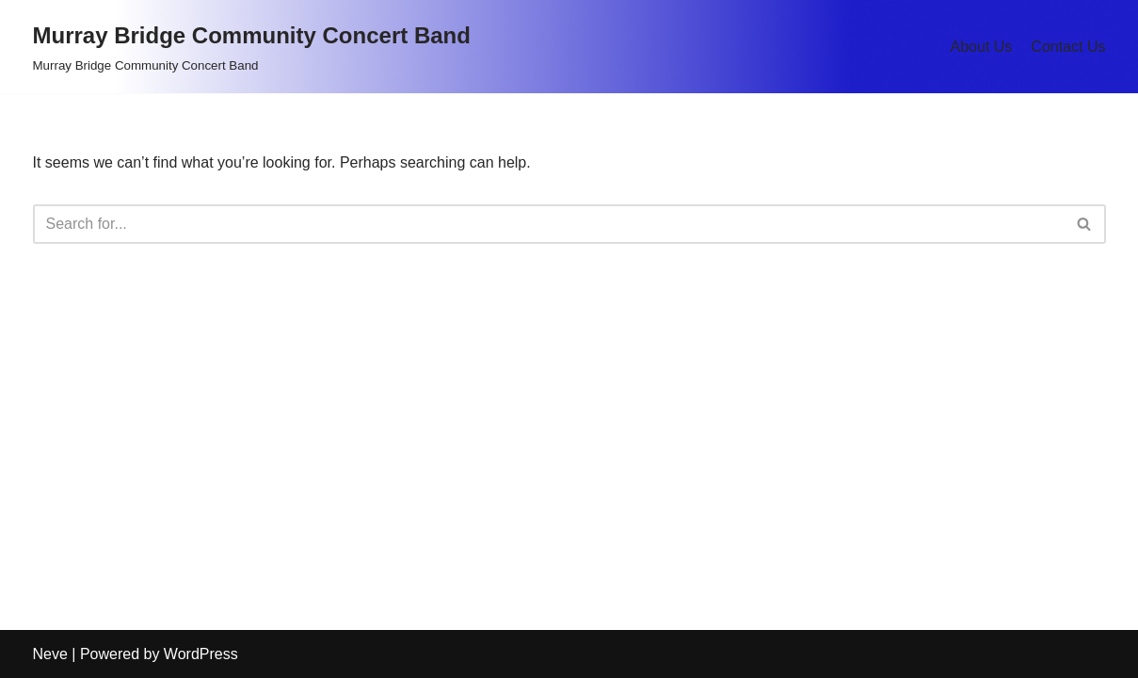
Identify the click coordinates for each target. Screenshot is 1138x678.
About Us (982, 47)
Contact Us (1068, 47)
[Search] (548, 224)
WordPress (201, 654)
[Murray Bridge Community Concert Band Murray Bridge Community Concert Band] (252, 46)
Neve (50, 654)
